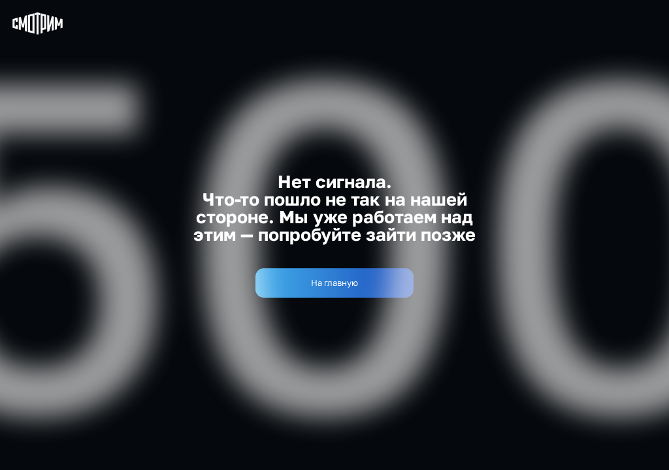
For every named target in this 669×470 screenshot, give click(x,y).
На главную (334, 282)
